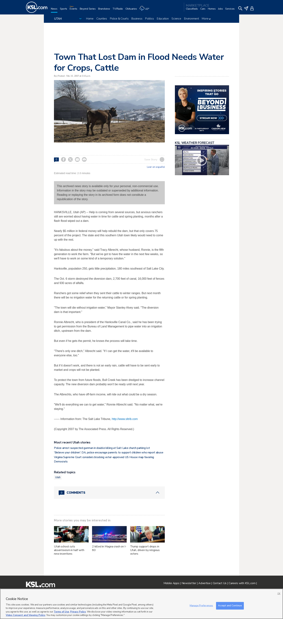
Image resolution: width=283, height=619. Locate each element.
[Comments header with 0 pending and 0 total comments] (109, 492)
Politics (149, 19)
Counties (101, 19)
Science (176, 19)
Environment (191, 19)
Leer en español (156, 167)
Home (89, 19)
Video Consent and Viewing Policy (25, 615)
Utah (57, 477)
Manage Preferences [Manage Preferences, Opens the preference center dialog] (201, 605)
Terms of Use (61, 611)
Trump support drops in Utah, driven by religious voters (145, 550)
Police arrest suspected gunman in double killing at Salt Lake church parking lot (102, 448)
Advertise (204, 583)
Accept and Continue (230, 605)
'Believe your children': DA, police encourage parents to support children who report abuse (108, 452)
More (206, 19)
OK (278, 593)
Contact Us (220, 583)
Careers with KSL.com (242, 583)
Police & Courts (119, 19)
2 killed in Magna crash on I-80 (109, 548)
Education (163, 19)
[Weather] (145, 10)
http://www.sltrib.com (125, 419)
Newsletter (189, 583)
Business (136, 19)
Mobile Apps (171, 583)
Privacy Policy (78, 611)
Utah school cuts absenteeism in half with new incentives (69, 550)
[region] (141, 604)
